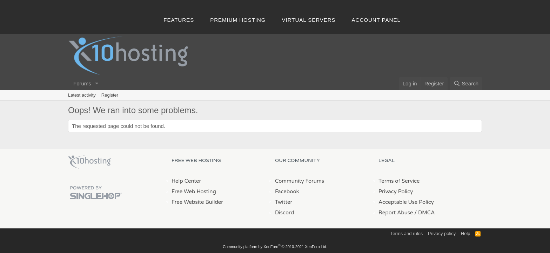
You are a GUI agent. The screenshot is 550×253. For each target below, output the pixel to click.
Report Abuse (395, 212)
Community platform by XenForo (275, 247)
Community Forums (299, 181)
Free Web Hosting (194, 191)
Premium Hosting (238, 20)
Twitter (283, 202)
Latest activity (82, 95)
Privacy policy (442, 233)
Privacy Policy (395, 191)
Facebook (287, 191)
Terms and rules (406, 233)
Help (465, 233)
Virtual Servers (309, 20)
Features (178, 20)
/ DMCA (424, 212)
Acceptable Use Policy (406, 202)
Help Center (186, 181)
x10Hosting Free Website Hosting (89, 162)
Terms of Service (399, 181)
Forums (82, 83)
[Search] (466, 83)
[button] (97, 83)
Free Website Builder (197, 202)
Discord (284, 212)
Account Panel (376, 20)
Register (109, 95)
